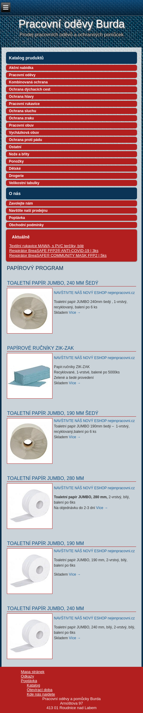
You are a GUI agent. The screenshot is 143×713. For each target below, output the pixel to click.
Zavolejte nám (21, 203)
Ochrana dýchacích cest (29, 89)
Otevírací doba (39, 690)
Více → (75, 312)
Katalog (33, 685)
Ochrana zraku (21, 118)
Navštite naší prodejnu (28, 210)
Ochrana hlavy (21, 96)
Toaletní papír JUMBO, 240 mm (45, 608)
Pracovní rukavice (24, 104)
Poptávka (17, 218)
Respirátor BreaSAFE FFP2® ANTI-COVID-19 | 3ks (54, 250)
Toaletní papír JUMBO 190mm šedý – (84, 426)
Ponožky (16, 161)
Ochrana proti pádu (25, 140)
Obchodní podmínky (26, 225)
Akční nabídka (21, 68)
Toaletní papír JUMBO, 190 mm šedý (52, 413)
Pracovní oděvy (22, 75)
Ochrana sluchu (22, 111)
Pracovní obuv (21, 125)
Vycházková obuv (24, 132)
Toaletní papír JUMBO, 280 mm (45, 478)
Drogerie (16, 176)
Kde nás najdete (41, 694)
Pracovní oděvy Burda (71, 24)
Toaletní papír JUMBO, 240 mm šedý (52, 283)
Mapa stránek (33, 672)
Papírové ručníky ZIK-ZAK (40, 348)
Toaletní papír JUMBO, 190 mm (45, 543)
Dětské (15, 168)
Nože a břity (19, 154)
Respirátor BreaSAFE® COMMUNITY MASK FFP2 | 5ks (58, 255)
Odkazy (27, 676)
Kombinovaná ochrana (28, 82)
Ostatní (15, 147)
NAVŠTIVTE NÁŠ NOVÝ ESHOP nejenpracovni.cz (94, 293)
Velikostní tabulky (24, 183)
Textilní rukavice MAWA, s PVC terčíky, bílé (46, 246)
